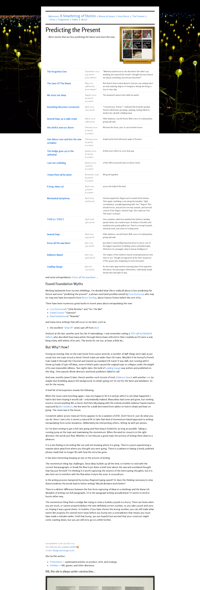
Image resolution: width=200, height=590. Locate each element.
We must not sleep (56, 95)
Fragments (63, 19)
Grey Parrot (123, 16)
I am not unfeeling (56, 162)
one (148, 377)
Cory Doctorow (136, 294)
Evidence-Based (55, 254)
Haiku (75, 19)
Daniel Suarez (57, 312)
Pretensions (56, 561)
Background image (61, 550)
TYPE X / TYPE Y (55, 219)
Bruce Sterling (89, 297)
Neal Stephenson (58, 316)
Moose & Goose (107, 16)
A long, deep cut (55, 186)
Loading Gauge (54, 266)
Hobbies (54, 565)
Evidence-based (124, 377)
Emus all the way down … (85, 277)
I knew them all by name (59, 174)
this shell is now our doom (60, 127)
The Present (138, 16)
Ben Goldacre (65, 406)
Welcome (53, 16)
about (84, 19)
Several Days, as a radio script (62, 118)
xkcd (96, 327)
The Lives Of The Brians (59, 83)
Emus (52, 19)
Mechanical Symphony (58, 198)
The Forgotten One (57, 71)
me (73, 550)
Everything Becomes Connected (63, 106)
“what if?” (68, 327)
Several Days (53, 234)
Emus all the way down (58, 243)
